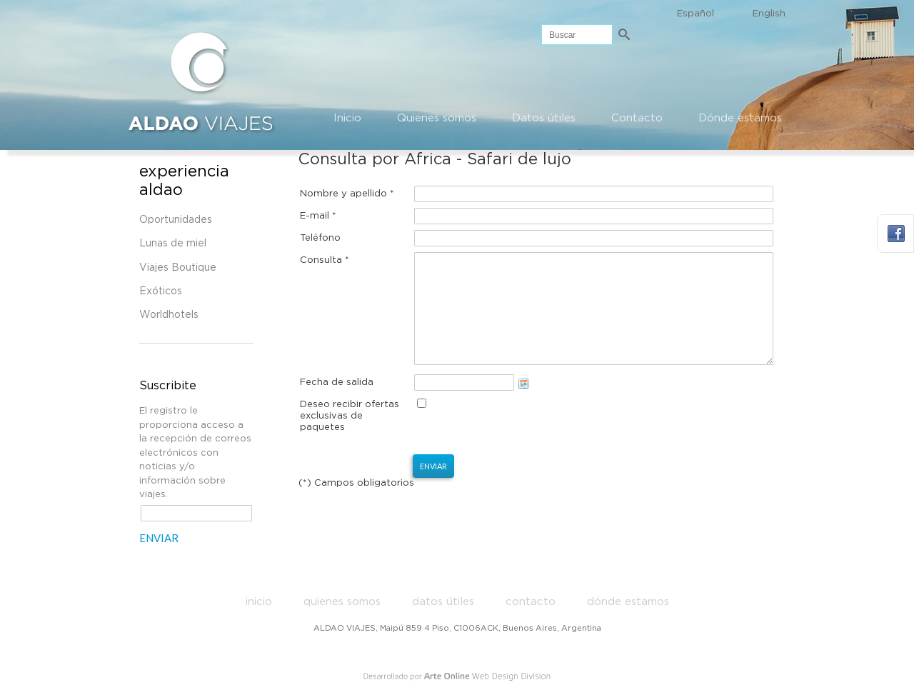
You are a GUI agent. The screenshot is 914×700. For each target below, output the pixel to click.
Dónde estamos (740, 118)
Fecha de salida (336, 404)
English (769, 14)
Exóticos (160, 291)
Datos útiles (544, 118)
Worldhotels (169, 315)
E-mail (318, 216)
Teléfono (320, 238)
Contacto (637, 118)
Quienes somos (436, 118)
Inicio (347, 118)
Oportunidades (175, 220)
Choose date (523, 405)
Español (695, 14)
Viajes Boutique (177, 268)
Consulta (324, 260)
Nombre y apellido (347, 194)
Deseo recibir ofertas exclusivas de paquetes (349, 437)
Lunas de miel (172, 244)
